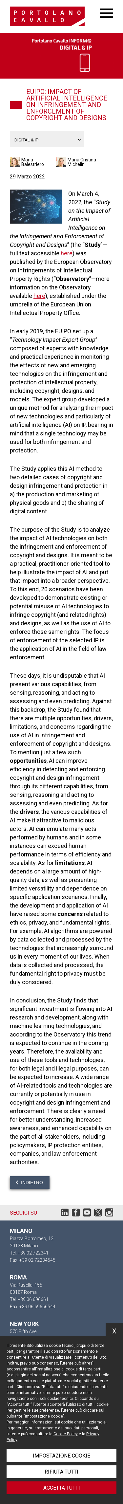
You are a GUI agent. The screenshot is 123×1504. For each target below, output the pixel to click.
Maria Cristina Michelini (82, 162)
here (66, 253)
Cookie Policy (65, 1434)
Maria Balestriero (32, 162)
